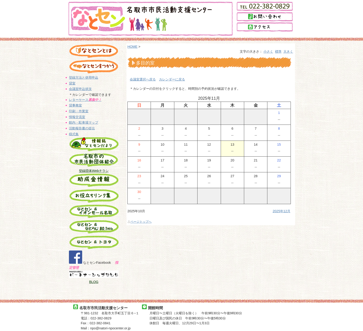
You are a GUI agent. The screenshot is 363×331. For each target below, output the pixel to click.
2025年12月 (281, 209)
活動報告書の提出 (82, 126)
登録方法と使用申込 (83, 77)
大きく (288, 51)
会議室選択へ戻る (143, 78)
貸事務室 (75, 104)
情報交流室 (77, 115)
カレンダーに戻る (172, 78)
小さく (268, 51)
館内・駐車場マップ (83, 121)
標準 (278, 51)
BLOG (93, 278)
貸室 (72, 82)
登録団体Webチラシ (94, 168)
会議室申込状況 (80, 88)
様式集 (74, 132)
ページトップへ (141, 219)
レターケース (85, 98)
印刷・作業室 (78, 110)
